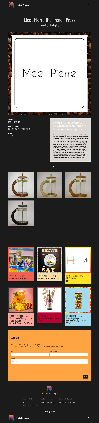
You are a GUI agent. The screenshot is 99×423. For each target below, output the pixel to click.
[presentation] (24, 369)
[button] (88, 4)
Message (13, 358)
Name (12, 351)
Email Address (53, 351)
